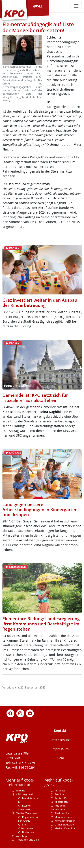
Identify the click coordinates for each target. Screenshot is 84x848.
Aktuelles (60, 790)
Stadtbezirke (62, 813)
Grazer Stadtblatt (64, 824)
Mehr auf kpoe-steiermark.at (20, 782)
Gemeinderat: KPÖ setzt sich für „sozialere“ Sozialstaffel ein (35, 397)
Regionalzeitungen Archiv (28, 819)
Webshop (21, 836)
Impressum (60, 749)
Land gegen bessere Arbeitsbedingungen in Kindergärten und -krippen (40, 510)
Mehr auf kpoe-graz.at (58, 782)
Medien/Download (27, 813)
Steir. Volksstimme (25, 826)
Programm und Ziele (27, 839)
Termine (20, 790)
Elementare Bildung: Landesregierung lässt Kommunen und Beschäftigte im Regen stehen (41, 624)
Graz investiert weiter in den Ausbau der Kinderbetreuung (39, 302)
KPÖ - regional (24, 794)
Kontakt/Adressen (65, 820)
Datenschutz (60, 740)
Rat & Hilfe (61, 798)
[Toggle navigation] (76, 6)
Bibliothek (28, 832)
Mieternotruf (62, 801)
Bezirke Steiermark (24, 807)
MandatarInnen (64, 817)
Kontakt (60, 730)
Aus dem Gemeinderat (58, 807)
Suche (60, 758)
